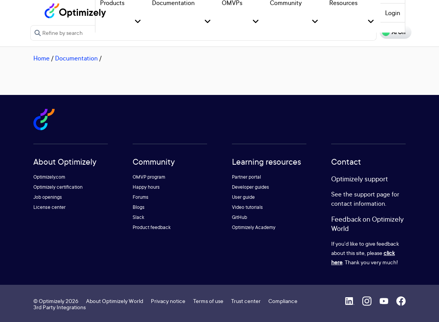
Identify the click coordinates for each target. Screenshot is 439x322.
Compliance (282, 301)
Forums (141, 197)
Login (392, 13)
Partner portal (246, 177)
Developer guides (250, 187)
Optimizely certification (58, 187)
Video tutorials (247, 207)
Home (41, 58)
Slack (138, 217)
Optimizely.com (49, 177)
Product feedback (152, 227)
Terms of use (208, 301)
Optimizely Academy (253, 227)
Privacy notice (168, 301)
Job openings (47, 197)
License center (49, 207)
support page (372, 194)
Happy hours (146, 187)
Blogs (139, 207)
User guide (243, 197)
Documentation (76, 58)
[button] (137, 22)
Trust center (246, 301)
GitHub (239, 217)
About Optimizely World (114, 301)
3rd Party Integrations (59, 307)
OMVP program (149, 177)
